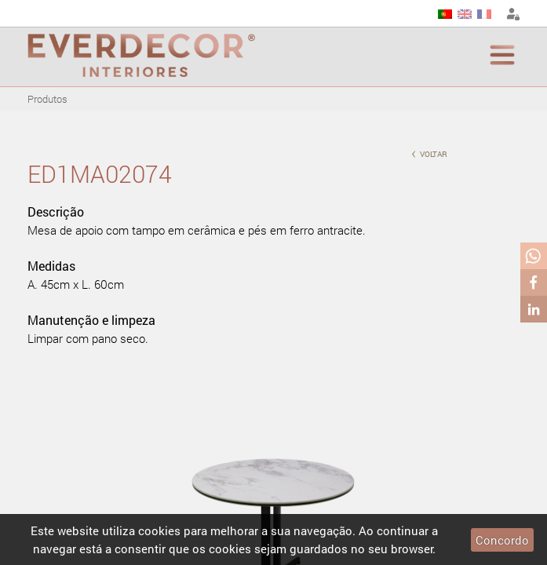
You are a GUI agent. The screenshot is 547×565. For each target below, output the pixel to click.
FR (484, 14)
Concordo (502, 540)
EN (465, 14)
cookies (159, 530)
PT (445, 14)
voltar (429, 152)
